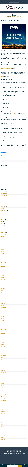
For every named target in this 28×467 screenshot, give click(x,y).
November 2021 (3, 329)
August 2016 (3, 435)
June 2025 (2, 249)
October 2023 (3, 286)
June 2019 (2, 383)
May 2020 (2, 363)
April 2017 (2, 428)
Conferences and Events (14, 21)
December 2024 (3, 260)
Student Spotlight (3, 232)
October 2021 (3, 331)
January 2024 (3, 281)
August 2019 (3, 379)
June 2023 (2, 294)
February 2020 (3, 368)
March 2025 (3, 255)
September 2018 (3, 400)
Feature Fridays (3, 206)
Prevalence (2, 223)
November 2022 (3, 307)
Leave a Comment (22, 21)
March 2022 (3, 322)
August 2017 (3, 420)
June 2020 (2, 361)
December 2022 (3, 305)
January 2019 (3, 392)
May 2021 (2, 340)
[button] (14, 12)
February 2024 (3, 279)
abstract (6, 68)
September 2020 (3, 355)
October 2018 (3, 398)
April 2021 (2, 342)
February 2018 (3, 413)
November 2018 (3, 396)
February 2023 (3, 301)
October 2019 (3, 376)
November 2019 (3, 374)
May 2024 (2, 273)
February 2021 (3, 346)
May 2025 (2, 251)
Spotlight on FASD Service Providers (6, 230)
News (2, 217)
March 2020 (3, 366)
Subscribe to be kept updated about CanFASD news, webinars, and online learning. (13, 464)
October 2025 (3, 242)
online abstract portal (15, 113)
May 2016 (2, 437)
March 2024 (3, 277)
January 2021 (3, 348)
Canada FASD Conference (10, 161)
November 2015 (3, 443)
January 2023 (3, 303)
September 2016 (3, 433)
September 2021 (3, 333)
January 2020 (3, 370)
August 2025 (3, 245)
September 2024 (3, 266)
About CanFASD (5, 453)
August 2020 (3, 357)
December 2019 (3, 372)
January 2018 (3, 415)
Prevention (2, 225)
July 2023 (2, 292)
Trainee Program (3, 234)
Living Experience (22, 453)
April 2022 (2, 320)
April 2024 (2, 275)
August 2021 (3, 335)
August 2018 (3, 402)
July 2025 (2, 247)
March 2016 (3, 439)
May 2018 (2, 407)
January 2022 (3, 325)
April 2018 (2, 409)
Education (2, 202)
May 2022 (2, 318)
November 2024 (3, 262)
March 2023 (3, 299)
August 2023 (3, 290)
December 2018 (3, 394)
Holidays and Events (4, 210)
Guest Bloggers (3, 208)
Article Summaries (3, 191)
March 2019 (3, 389)
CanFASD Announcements (4, 195)
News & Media (3, 219)
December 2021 (3, 327)
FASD (9, 453)
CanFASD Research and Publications (6, 197)
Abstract (5, 161)
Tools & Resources (16, 453)
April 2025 (2, 253)
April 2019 (2, 387)
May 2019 (2, 385)
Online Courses (18, 454)
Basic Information (3, 193)
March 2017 (3, 430)
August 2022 (3, 312)
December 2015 (3, 441)
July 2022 (2, 314)
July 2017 (2, 422)
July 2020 (2, 359)
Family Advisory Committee (5, 204)
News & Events (10, 454)
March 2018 (3, 411)
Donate (14, 454)
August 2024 (3, 268)
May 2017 (2, 426)
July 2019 (2, 381)
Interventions (3, 212)
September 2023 (3, 288)
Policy (2, 221)
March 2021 (3, 344)
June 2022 (2, 316)
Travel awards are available (5, 144)
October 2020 (3, 353)
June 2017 (2, 424)
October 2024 (3, 264)
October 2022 (3, 309)
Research (11, 453)
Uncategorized (3, 236)
